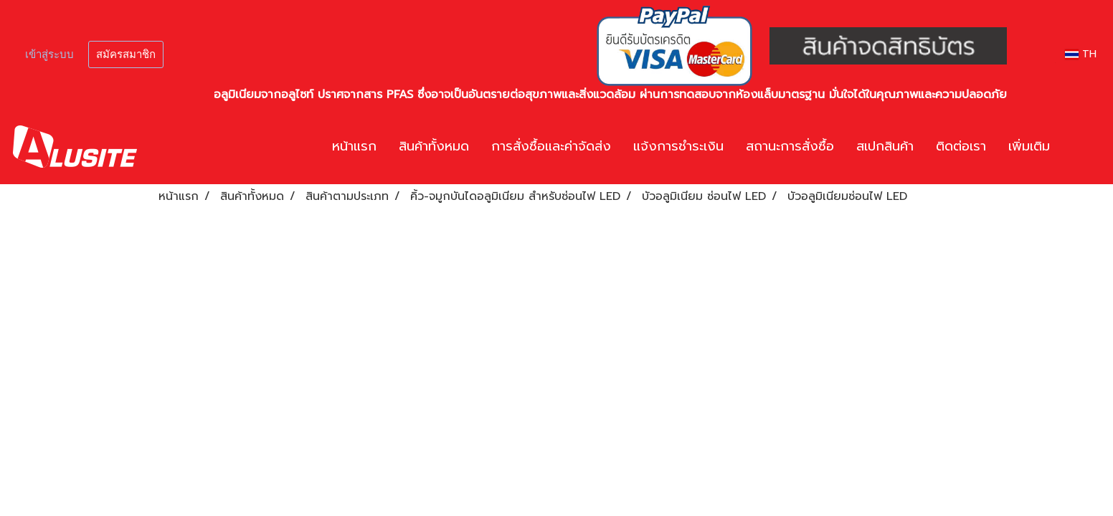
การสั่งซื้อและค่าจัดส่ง (551, 146)
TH (1081, 54)
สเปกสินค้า (885, 146)
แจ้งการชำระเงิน (678, 146)
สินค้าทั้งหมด (434, 146)
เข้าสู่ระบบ (49, 54)
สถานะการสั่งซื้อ (790, 146)
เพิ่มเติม (1029, 146)
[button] (1082, 147)
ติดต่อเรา (961, 146)
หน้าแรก (354, 146)
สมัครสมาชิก (126, 54)
